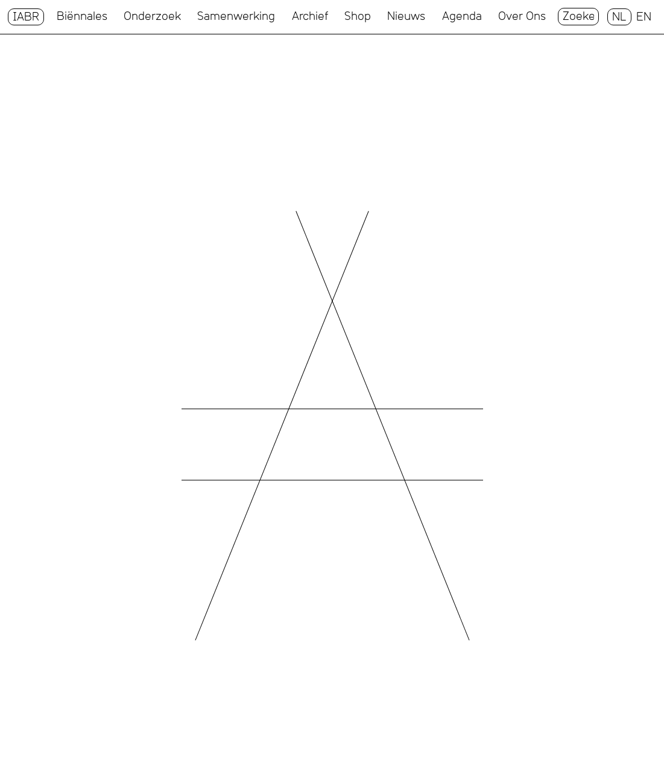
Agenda (462, 16)
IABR (26, 17)
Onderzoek (152, 16)
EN (643, 17)
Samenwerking (236, 16)
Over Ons (522, 16)
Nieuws (406, 16)
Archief (310, 16)
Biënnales (82, 16)
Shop (357, 16)
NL (619, 17)
